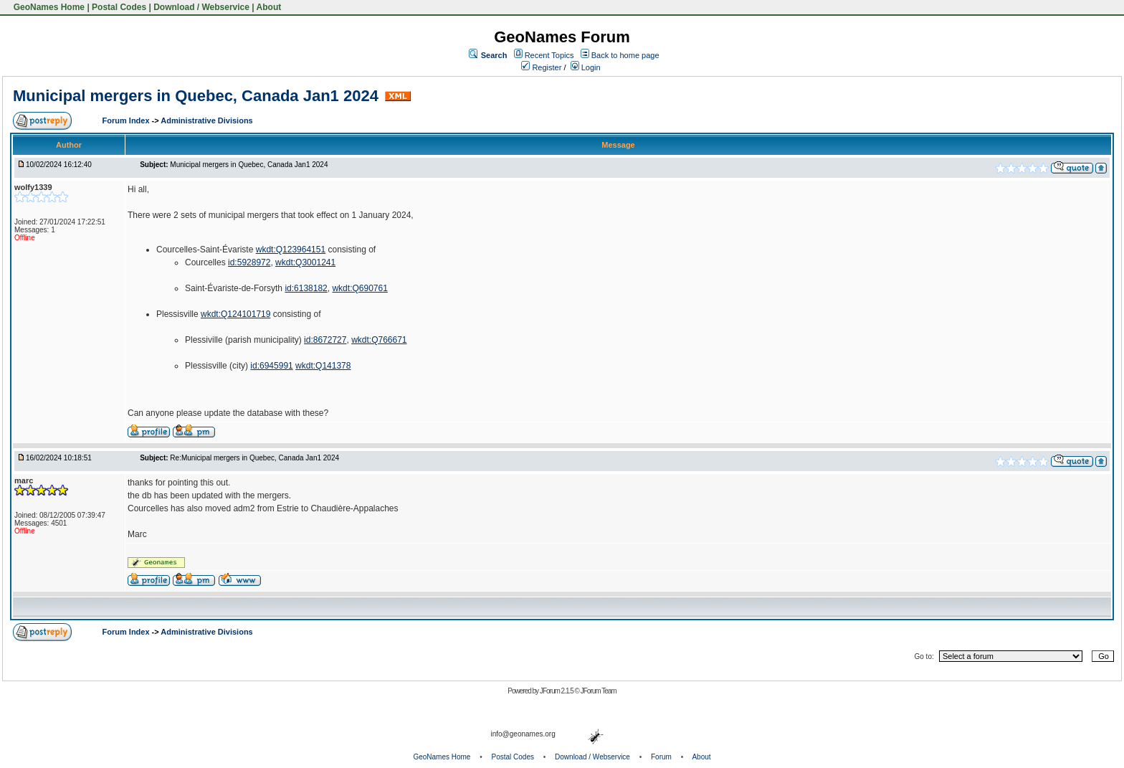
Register (541, 67)
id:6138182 (306, 288)
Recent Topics (549, 55)
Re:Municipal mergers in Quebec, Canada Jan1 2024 (254, 458)
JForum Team (598, 691)
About (269, 7)
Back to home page (625, 55)
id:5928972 (249, 262)
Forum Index (127, 120)
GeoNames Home (48, 7)
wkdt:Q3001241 (305, 262)
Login (586, 67)
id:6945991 (271, 366)
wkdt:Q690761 (359, 288)
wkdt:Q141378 (323, 366)
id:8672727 (325, 340)
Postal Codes (119, 7)
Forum (661, 757)
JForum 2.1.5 (557, 691)
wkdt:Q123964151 (290, 250)
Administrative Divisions (206, 120)
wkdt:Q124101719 (235, 314)
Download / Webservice (201, 7)
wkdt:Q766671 (378, 340)
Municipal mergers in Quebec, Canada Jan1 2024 (195, 96)
